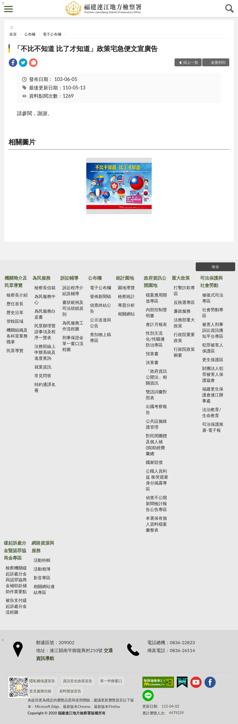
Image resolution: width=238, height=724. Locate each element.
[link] (13, 63)
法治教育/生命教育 (211, 412)
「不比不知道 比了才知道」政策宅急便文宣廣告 (86, 48)
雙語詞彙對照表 (156, 394)
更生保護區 (212, 359)
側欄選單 (8, 9)
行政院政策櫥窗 (184, 351)
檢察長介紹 (17, 294)
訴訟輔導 (69, 277)
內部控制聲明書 (156, 312)
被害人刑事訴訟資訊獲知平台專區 (212, 330)
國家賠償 (154, 462)
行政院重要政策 (184, 337)
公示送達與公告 (100, 322)
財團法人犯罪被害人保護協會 (212, 374)
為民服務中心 (45, 299)
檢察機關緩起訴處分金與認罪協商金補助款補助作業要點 (16, 579)
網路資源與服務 (43, 546)
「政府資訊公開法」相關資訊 (156, 376)
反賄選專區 (184, 302)
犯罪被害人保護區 (212, 347)
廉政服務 (182, 310)
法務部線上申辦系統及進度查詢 (45, 352)
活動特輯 (42, 560)
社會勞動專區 (212, 312)
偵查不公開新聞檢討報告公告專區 (156, 503)
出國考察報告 (156, 409)
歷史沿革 (14, 312)
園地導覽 (126, 287)
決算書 (152, 362)
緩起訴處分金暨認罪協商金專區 (15, 550)
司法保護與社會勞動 (211, 281)
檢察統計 (126, 296)
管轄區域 (14, 321)
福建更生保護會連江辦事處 (212, 394)
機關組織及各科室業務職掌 (17, 335)
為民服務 (41, 277)
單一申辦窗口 (111, 681)
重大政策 (181, 277)
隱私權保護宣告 (42, 681)
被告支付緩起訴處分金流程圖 (16, 606)
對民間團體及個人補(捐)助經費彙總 (156, 444)
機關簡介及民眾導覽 (16, 281)
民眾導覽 (14, 350)
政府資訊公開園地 (155, 281)
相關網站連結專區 (44, 589)
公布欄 (29, 34)
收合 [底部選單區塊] (215, 266)
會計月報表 (156, 324)
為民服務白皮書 (45, 313)
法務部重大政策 (184, 322)
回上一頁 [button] (190, 62)
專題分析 (126, 305)
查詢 (229, 8)
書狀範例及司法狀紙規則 (72, 308)
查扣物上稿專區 (100, 337)
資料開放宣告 (70, 691)
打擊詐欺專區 (184, 290)
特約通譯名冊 (45, 387)
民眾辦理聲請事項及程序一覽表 (45, 331)
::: (3, 3)
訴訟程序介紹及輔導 (72, 290)
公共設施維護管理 (156, 423)
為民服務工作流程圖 (72, 325)
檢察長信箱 (45, 287)
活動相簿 (42, 568)
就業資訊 (42, 366)
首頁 (13, 34)
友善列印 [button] (218, 62)
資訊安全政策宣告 (77, 681)
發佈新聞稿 (100, 296)
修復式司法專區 (212, 297)
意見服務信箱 (40, 691)
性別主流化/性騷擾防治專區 (155, 338)
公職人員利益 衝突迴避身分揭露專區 (157, 479)
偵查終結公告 (100, 307)
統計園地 (125, 277)
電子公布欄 (52, 34)
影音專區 (42, 577)
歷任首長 (14, 303)
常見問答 (42, 375)
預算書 (152, 353)
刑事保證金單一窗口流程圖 (72, 343)
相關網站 (126, 313)
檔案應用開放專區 (156, 297)
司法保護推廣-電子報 (212, 427)
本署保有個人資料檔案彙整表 (156, 523)
